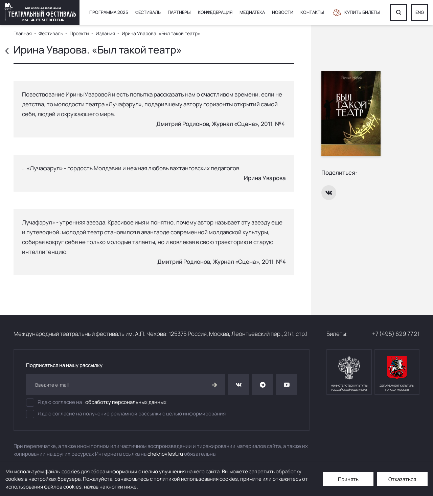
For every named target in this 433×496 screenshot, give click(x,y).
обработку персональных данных (125, 402)
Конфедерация (215, 12)
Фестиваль (148, 12)
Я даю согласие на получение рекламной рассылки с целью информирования (126, 414)
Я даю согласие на (96, 402)
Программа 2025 (108, 12)
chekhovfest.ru (165, 453)
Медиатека (252, 12)
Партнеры (179, 12)
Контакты (312, 12)
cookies (71, 471)
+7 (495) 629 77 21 (395, 334)
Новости (282, 12)
